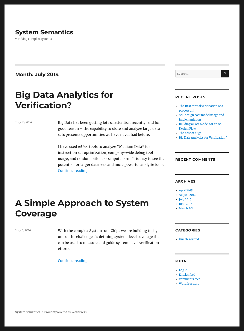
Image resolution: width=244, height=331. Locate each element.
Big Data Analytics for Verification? (64, 99)
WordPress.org (189, 284)
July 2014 (185, 199)
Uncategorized (189, 239)
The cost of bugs (190, 133)
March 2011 (187, 208)
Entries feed (187, 275)
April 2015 (186, 190)
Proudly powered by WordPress (65, 312)
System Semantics (44, 32)
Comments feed (189, 279)
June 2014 (185, 204)
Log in (183, 270)
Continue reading (73, 170)
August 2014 (187, 195)
